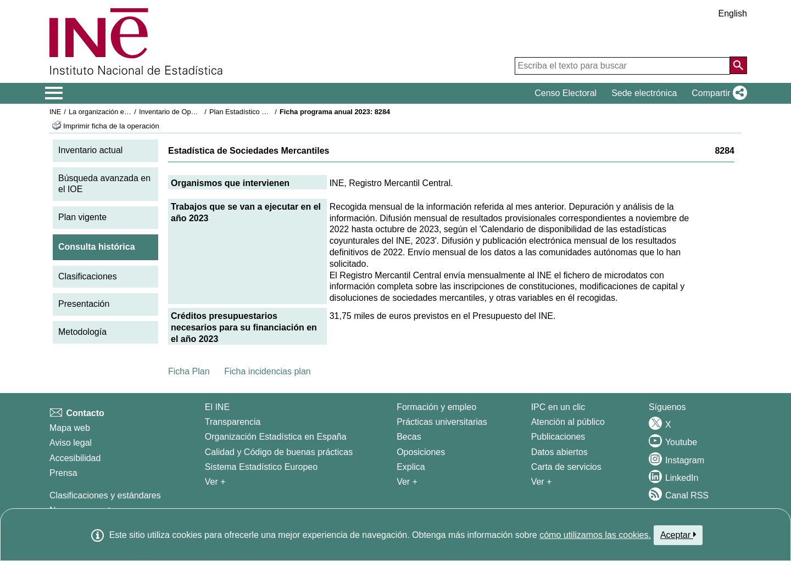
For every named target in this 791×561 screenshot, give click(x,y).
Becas (409, 436)
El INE (217, 407)
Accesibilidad (75, 458)
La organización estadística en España (129, 112)
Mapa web (69, 428)
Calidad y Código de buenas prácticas (279, 452)
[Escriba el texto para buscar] (622, 66)
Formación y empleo (436, 407)
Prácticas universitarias (442, 422)
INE (55, 112)
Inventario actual (90, 150)
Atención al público (568, 422)
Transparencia (233, 422)
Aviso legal (70, 442)
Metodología (82, 331)
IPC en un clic (558, 407)
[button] (717, 93)
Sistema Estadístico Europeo (261, 467)
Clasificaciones (87, 276)
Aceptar (678, 535)
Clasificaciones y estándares (105, 495)
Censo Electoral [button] (565, 93)
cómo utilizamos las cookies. (595, 535)
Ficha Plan (189, 371)
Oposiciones (421, 452)
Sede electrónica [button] (644, 93)
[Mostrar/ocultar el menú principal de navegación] (54, 93)
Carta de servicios (566, 467)
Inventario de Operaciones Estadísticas (200, 112)
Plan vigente (82, 217)
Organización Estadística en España (276, 436)
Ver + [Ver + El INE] (215, 481)
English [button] (732, 13)
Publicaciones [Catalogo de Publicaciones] (558, 436)
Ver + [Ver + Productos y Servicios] (541, 481)
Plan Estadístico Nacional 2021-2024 (267, 112)
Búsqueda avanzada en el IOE (104, 183)
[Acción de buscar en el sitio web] (738, 65)
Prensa (63, 473)
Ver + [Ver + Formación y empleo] (407, 481)
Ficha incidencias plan (267, 371)
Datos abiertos (559, 452)
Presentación (83, 303)
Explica (411, 467)
